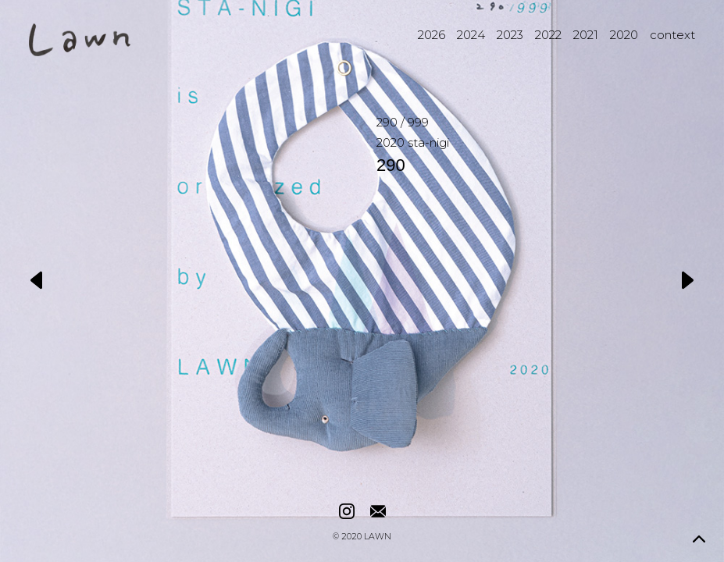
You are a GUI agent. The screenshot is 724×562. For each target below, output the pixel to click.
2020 (624, 34)
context (672, 34)
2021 (585, 34)
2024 (471, 34)
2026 (431, 34)
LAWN (377, 537)
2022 (548, 34)
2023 (510, 34)
